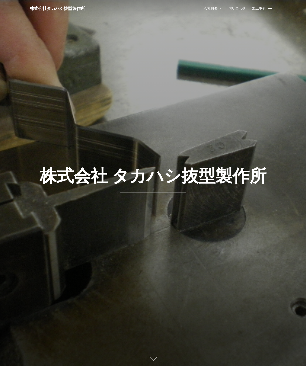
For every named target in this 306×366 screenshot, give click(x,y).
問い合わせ (237, 8)
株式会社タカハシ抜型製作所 (62, 8)
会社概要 (213, 8)
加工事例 (259, 8)
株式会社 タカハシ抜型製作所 (153, 175)
